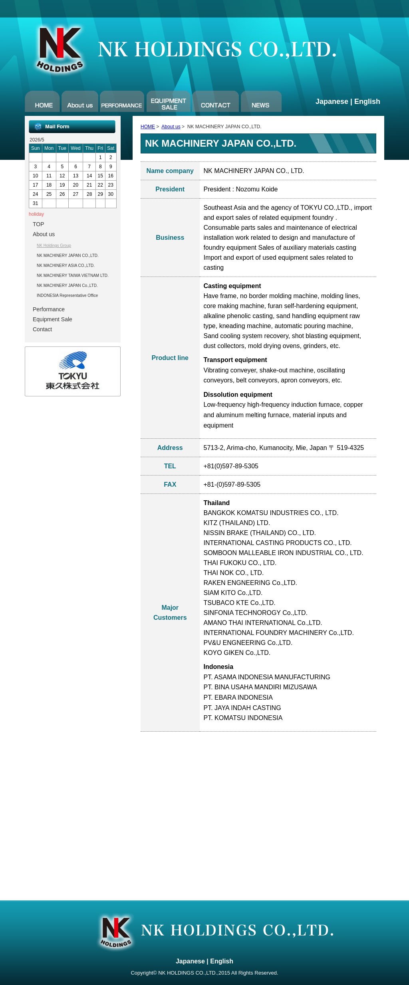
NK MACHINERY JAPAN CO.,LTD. (68, 255)
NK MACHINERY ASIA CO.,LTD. (66, 265)
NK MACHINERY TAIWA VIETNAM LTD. (73, 275)
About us (170, 126)
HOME (148, 126)
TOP (38, 224)
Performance (49, 309)
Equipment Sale (52, 319)
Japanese (332, 101)
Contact (42, 329)
